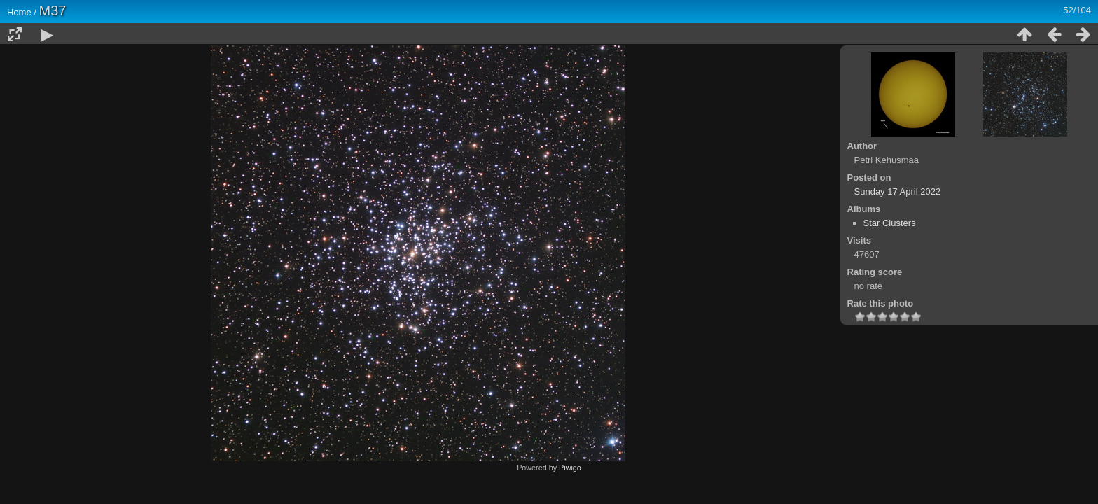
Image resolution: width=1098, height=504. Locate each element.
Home (19, 12)
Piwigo (570, 467)
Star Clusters (889, 223)
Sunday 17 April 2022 (897, 191)
